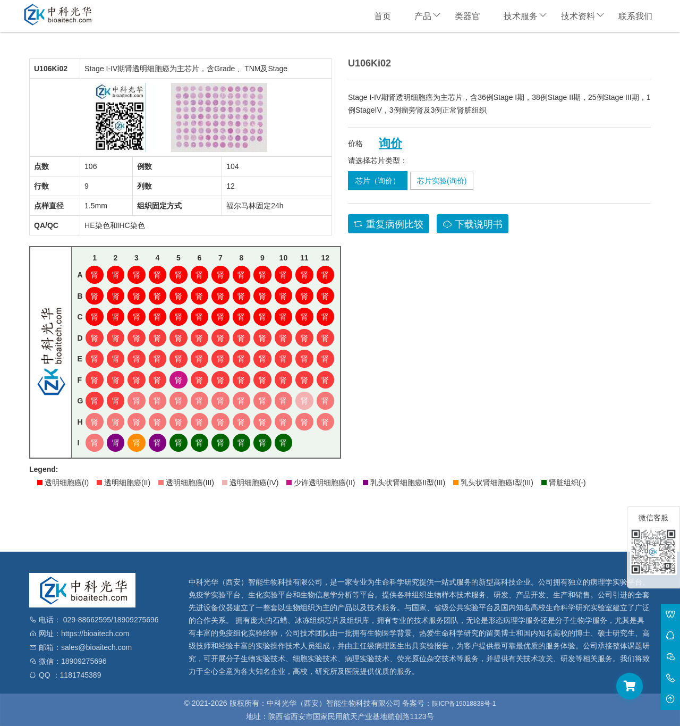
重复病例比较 (388, 224)
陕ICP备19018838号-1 (464, 703)
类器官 (467, 16)
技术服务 (521, 16)
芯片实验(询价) (441, 180)
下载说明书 (473, 224)
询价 (390, 143)
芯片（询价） (377, 180)
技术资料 (578, 16)
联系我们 (635, 16)
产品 (422, 16)
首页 (382, 16)
